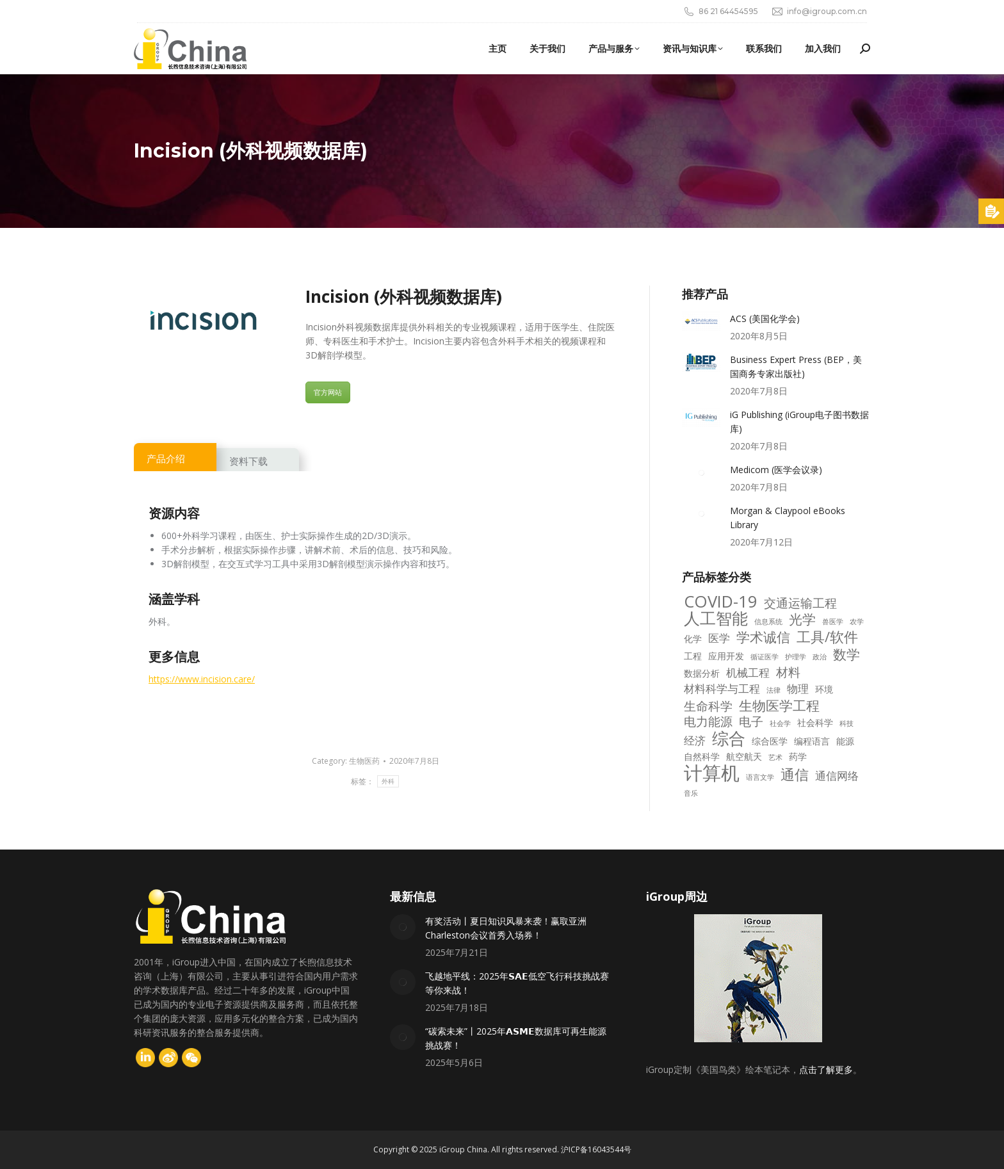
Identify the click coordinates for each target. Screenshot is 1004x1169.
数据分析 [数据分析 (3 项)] (702, 673)
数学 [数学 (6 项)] (846, 654)
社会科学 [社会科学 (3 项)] (815, 722)
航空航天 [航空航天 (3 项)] (744, 756)
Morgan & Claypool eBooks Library (787, 517)
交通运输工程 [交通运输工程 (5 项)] (800, 603)
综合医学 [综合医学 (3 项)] (770, 741)
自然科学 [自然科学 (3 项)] (702, 756)
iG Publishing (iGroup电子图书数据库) (799, 421)
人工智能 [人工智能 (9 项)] (716, 618)
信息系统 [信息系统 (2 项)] (768, 621)
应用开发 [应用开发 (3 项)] (726, 656)
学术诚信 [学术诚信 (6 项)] (763, 637)
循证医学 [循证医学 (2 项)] (764, 656)
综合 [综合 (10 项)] (728, 739)
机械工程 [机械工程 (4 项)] (748, 673)
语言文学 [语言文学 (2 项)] (760, 777)
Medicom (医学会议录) (776, 470)
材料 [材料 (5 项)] (788, 672)
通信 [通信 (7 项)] (795, 775)
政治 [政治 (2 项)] (820, 656)
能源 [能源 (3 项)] (845, 741)
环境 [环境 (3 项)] (824, 689)
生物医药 (364, 760)
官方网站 (328, 392)
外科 (388, 781)
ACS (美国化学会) (765, 318)
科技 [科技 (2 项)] (846, 723)
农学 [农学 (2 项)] (857, 621)
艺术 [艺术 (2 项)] (775, 757)
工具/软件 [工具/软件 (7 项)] (827, 637)
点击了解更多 (826, 1069)
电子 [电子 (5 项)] (751, 721)
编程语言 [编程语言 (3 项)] (812, 741)
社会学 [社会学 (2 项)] (780, 723)
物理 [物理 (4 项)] (798, 689)
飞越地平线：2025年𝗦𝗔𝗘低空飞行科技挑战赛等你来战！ (517, 983)
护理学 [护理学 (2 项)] (795, 656)
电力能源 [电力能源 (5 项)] (708, 721)
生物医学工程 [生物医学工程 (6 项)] (779, 705)
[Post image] (701, 321)
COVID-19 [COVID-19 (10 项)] (720, 602)
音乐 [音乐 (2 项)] (691, 793)
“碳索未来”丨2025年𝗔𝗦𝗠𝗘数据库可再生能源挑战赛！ (515, 1038)
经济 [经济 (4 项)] (695, 741)
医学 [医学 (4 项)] (719, 638)
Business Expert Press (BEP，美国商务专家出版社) (796, 366)
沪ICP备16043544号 (596, 1149)
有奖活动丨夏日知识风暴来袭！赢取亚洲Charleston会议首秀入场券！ (506, 928)
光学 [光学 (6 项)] (802, 619)
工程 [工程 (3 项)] (693, 656)
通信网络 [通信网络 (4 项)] (837, 776)
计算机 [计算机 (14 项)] (712, 773)
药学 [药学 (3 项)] (798, 756)
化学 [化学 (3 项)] (693, 639)
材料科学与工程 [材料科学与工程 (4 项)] (722, 689)
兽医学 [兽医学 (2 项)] (832, 621)
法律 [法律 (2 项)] (773, 690)
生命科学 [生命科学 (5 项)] (708, 706)
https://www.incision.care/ (202, 679)
